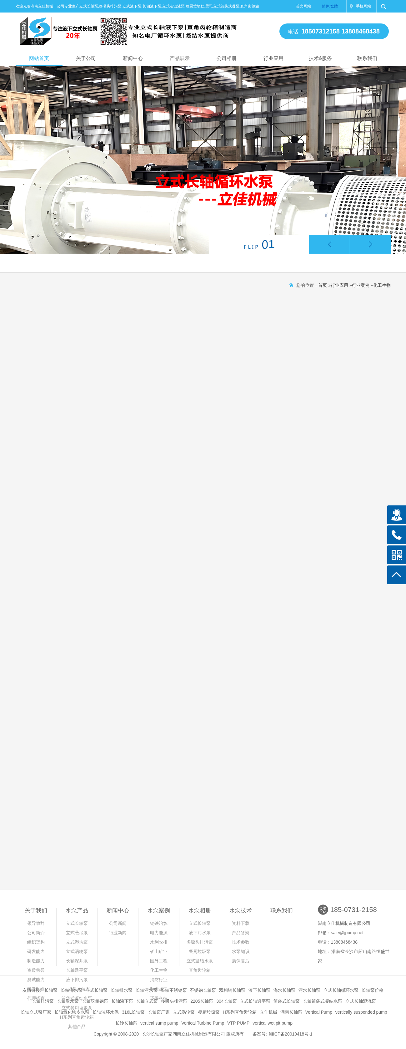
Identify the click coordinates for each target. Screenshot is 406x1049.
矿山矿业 (159, 951)
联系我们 (367, 58)
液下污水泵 (200, 932)
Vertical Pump (318, 1012)
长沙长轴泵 (126, 1023)
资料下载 (240, 923)
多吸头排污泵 (200, 942)
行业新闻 (118, 932)
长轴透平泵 (77, 970)
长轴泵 (51, 990)
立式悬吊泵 (77, 932)
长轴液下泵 (122, 1001)
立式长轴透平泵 (255, 1001)
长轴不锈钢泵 (174, 990)
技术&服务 (320, 58)
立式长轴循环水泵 (340, 990)
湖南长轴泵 (291, 1012)
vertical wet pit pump (273, 1023)
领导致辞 (36, 923)
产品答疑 (240, 932)
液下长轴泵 (259, 990)
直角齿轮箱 (200, 970)
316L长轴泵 (133, 1012)
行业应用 (273, 58)
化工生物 (382, 285)
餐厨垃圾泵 (200, 951)
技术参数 (240, 942)
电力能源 (159, 932)
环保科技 (159, 998)
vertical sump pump (159, 1023)
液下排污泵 (77, 979)
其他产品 (77, 1026)
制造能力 (36, 960)
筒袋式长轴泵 (286, 1001)
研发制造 (36, 988)
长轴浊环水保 (106, 1012)
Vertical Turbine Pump (202, 1023)
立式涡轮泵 (77, 951)
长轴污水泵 (147, 990)
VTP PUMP (238, 1023)
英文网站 (303, 6)
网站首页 (39, 58)
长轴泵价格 (372, 990)
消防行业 (159, 979)
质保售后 (240, 960)
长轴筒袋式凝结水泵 (322, 1001)
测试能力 (36, 979)
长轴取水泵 (68, 1001)
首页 (322, 285)
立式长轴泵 (77, 923)
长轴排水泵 (122, 990)
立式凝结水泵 (200, 960)
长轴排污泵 (43, 1001)
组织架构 (36, 942)
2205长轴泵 (201, 1001)
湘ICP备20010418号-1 (291, 1033)
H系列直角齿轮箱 (240, 1012)
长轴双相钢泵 (95, 1001)
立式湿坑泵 (77, 942)
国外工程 (159, 960)
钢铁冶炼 (159, 923)
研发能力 (36, 951)
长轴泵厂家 (159, 1012)
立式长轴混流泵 (360, 1001)
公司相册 (227, 58)
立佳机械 (268, 1012)
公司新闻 (118, 923)
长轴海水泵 (72, 990)
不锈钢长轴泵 (203, 990)
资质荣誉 (36, 970)
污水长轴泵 (309, 990)
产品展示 (180, 58)
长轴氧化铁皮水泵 (71, 1012)
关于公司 (86, 58)
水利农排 (159, 942)
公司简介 (36, 932)
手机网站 (363, 6)
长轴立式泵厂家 (36, 1012)
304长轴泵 (226, 1001)
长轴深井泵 (77, 960)
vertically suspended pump (361, 1012)
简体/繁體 (330, 6)
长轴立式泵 (147, 1001)
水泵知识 (240, 951)
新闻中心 (133, 58)
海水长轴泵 (284, 990)
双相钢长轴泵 (232, 990)
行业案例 (360, 285)
